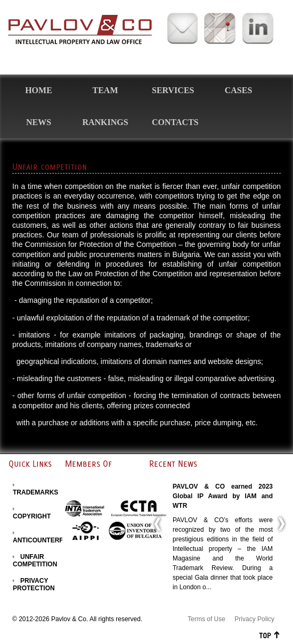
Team (105, 90)
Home (38, 90)
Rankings (105, 122)
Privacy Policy (254, 619)
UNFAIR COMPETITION (35, 560)
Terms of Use (206, 619)
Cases (239, 90)
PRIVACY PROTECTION (34, 584)
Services (173, 90)
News (38, 122)
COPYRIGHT (32, 516)
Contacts (175, 122)
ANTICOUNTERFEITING (49, 540)
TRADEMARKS (35, 492)
